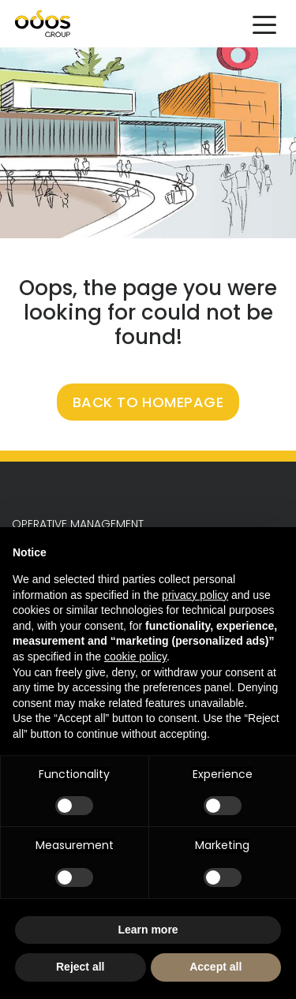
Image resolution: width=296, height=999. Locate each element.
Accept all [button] (215, 966)
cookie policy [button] (135, 656)
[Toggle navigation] (264, 23)
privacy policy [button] (195, 595)
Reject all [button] (80, 966)
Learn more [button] (148, 929)
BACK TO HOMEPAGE (148, 402)
